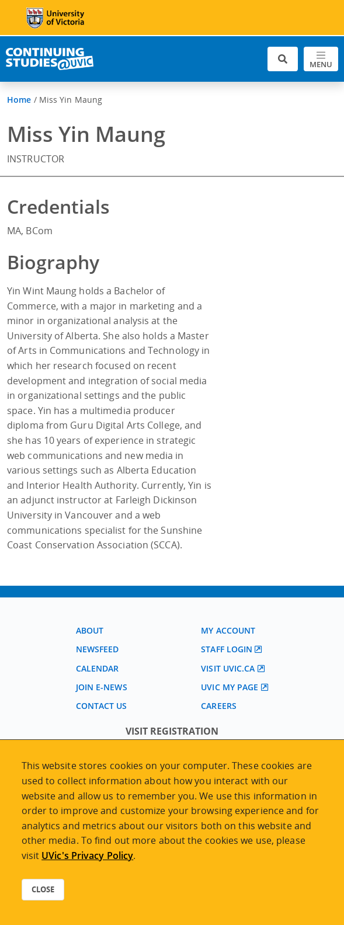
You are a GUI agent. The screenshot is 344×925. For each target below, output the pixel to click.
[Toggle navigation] (321, 59)
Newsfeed (97, 649)
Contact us (101, 705)
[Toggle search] (282, 59)
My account (228, 630)
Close (43, 889)
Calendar (97, 668)
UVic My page (229, 687)
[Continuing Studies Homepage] (49, 59)
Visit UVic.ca (228, 668)
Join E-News (101, 687)
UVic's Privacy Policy (87, 855)
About (90, 630)
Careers (219, 705)
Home (19, 99)
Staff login (226, 649)
